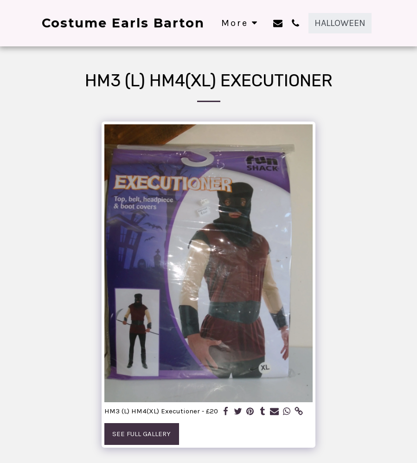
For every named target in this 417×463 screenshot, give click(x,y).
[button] (277, 23)
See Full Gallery (141, 434)
